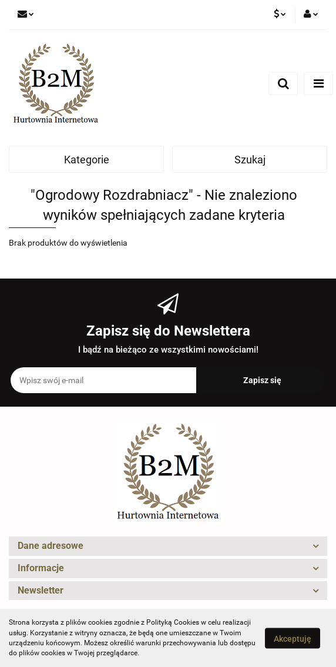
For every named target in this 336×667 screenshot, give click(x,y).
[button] (168, 546)
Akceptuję (292, 638)
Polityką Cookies (172, 622)
